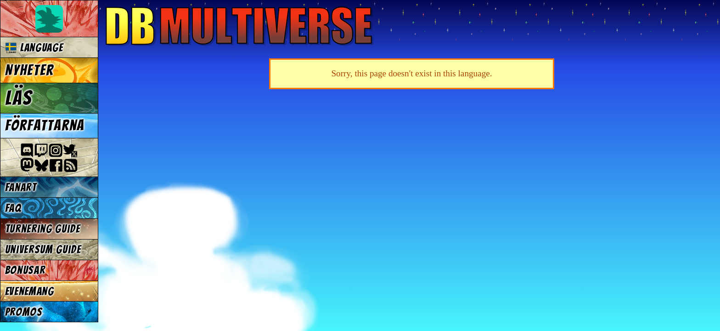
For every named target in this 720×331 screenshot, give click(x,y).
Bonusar (25, 270)
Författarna (44, 125)
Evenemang (29, 291)
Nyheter (29, 70)
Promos (24, 312)
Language (34, 47)
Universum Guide (43, 249)
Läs (18, 97)
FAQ (13, 208)
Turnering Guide (42, 228)
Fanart (21, 187)
